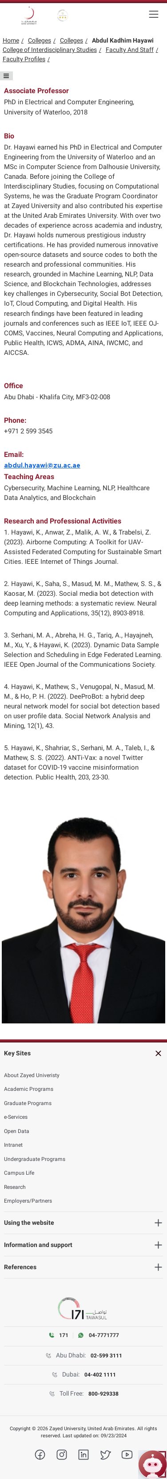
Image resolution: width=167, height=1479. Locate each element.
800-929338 (103, 1394)
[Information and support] (83, 1245)
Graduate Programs (28, 1103)
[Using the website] (83, 1223)
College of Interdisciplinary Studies (50, 49)
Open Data (16, 1131)
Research (15, 1187)
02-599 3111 (106, 1356)
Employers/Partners (28, 1201)
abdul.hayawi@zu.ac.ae (42, 466)
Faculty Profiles (24, 59)
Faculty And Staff (130, 49)
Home (11, 40)
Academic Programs (28, 1089)
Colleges (39, 40)
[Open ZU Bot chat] (152, 1464)
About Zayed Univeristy (32, 1075)
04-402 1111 (100, 1375)
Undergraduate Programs (34, 1159)
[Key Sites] (83, 1053)
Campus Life (19, 1173)
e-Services (16, 1117)
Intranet (13, 1145)
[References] (83, 1267)
